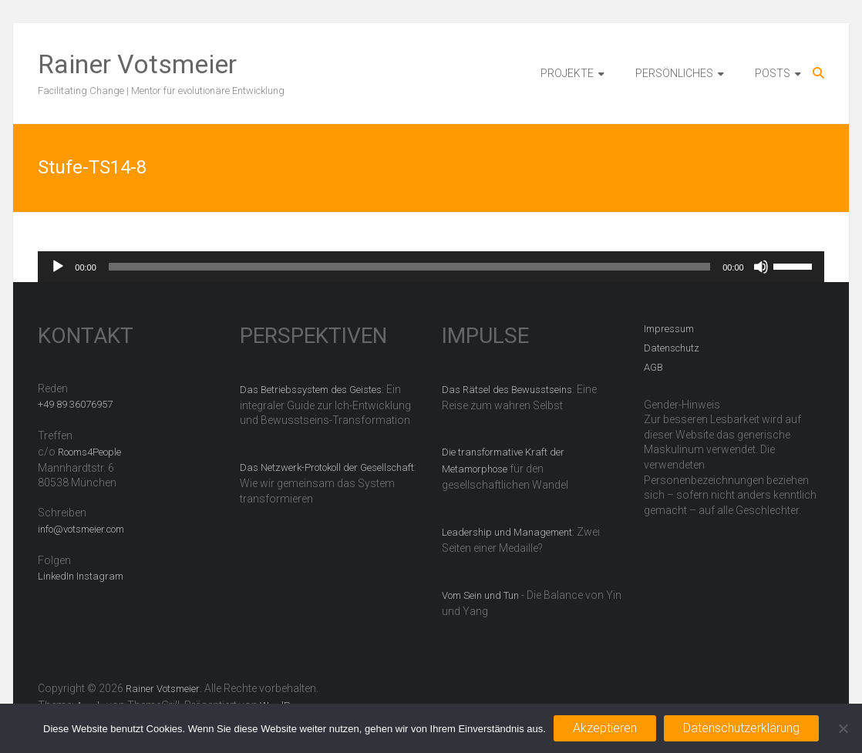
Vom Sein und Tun (480, 595)
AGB (653, 367)
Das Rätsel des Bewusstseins (507, 389)
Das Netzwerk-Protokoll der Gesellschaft (327, 467)
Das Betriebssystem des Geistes (311, 389)
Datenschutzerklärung (741, 728)
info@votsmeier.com (81, 529)
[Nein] (842, 728)
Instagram (99, 576)
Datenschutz (671, 348)
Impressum (669, 328)
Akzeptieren (605, 728)
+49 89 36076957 (75, 404)
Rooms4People (89, 452)
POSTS (772, 73)
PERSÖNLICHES (674, 73)
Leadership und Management (507, 532)
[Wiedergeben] (58, 266)
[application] (430, 266)
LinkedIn (56, 576)
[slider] (409, 267)
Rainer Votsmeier (137, 64)
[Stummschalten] (761, 266)
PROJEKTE (567, 73)
